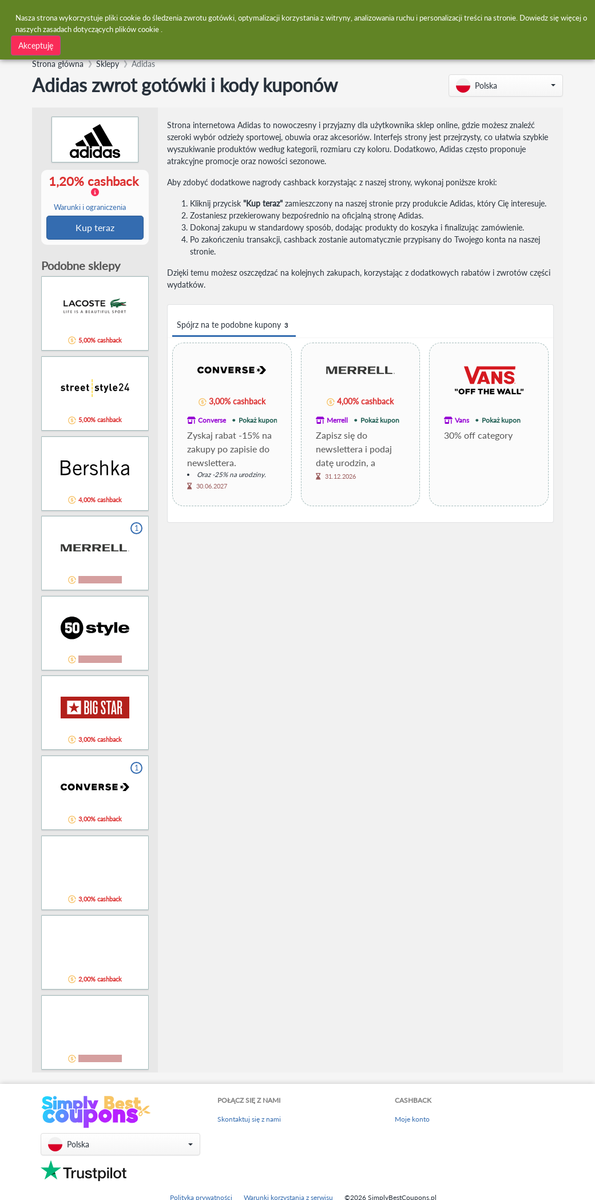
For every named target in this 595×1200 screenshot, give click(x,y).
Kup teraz (95, 227)
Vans (462, 420)
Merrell (337, 420)
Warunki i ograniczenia (90, 208)
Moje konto (412, 1120)
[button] (506, 85)
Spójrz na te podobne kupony (234, 325)
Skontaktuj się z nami (249, 1120)
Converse (212, 420)
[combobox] (172, 44)
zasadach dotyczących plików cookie (101, 28)
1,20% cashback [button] (94, 193)
